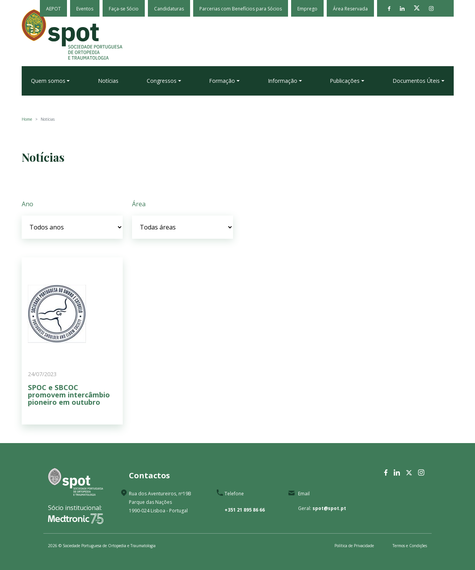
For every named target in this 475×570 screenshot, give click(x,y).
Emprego (307, 8)
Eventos (84, 8)
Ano (27, 204)
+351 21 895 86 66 (245, 510)
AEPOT (53, 8)
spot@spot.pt (329, 508)
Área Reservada (350, 8)
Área (139, 204)
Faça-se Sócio (124, 8)
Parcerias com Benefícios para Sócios (240, 8)
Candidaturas (169, 8)
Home (27, 119)
